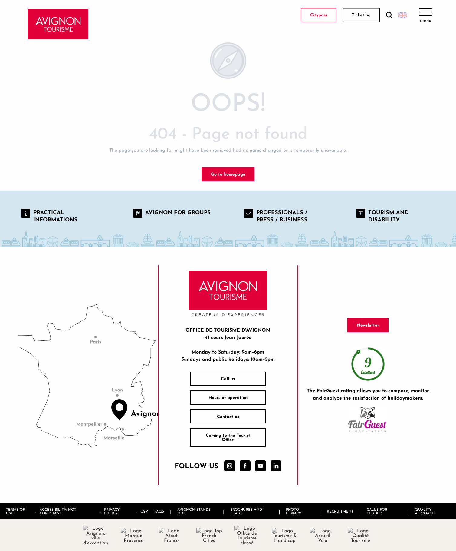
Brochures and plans (246, 511)
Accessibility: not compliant (58, 511)
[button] (389, 15)
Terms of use (15, 511)
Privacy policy (112, 511)
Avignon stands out (194, 511)
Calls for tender (377, 511)
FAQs (159, 511)
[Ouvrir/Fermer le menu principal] (425, 15)
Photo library (293, 511)
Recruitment (340, 511)
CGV (144, 511)
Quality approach (425, 511)
